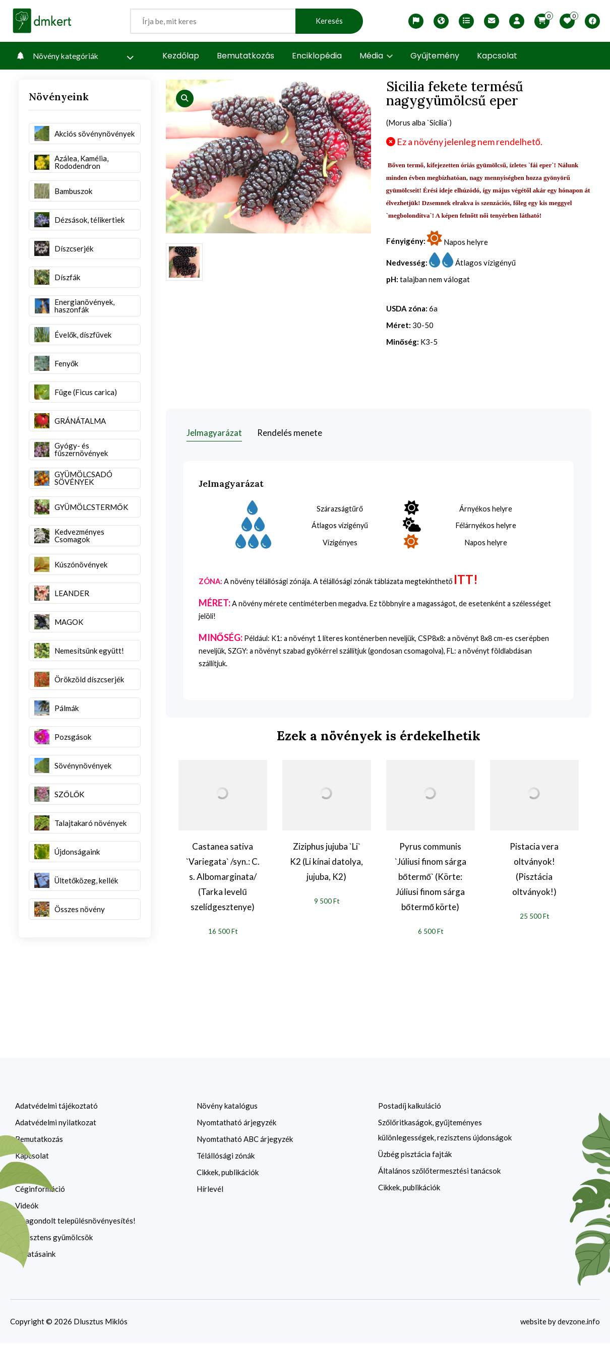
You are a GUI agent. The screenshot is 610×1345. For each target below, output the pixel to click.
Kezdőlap (180, 55)
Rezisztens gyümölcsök (54, 1238)
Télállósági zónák (226, 1157)
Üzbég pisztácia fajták (415, 1155)
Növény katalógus (227, 1107)
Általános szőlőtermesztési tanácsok (439, 1172)
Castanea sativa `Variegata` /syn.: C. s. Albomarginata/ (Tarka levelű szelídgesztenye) (223, 877)
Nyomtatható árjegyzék (236, 1123)
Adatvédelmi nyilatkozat (55, 1123)
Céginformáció (40, 1190)
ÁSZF (24, 1173)
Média (376, 55)
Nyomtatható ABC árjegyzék (245, 1140)
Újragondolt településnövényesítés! (75, 1222)
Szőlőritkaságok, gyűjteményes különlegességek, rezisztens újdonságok (445, 1131)
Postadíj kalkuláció (409, 1107)
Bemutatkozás (245, 55)
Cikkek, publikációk (228, 1173)
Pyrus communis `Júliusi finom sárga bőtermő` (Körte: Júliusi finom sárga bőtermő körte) (430, 877)
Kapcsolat (497, 55)
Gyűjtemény (434, 55)
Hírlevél (210, 1190)
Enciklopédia (317, 55)
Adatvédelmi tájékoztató (56, 1107)
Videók (26, 1206)
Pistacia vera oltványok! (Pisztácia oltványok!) (534, 870)
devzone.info (578, 1322)
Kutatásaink (35, 1255)
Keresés (329, 21)
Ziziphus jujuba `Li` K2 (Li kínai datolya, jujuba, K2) (326, 862)
